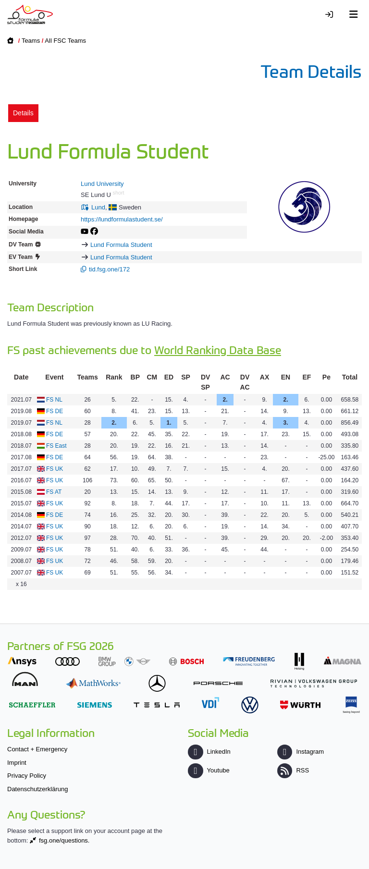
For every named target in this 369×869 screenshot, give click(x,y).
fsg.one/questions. (64, 840)
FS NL (54, 399)
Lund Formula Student (121, 244)
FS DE (54, 411)
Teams (31, 40)
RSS (293, 770)
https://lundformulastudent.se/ (122, 219)
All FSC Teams (65, 40)
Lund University (102, 183)
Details (23, 113)
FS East (56, 445)
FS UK (54, 468)
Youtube (208, 770)
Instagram (300, 751)
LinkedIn (209, 751)
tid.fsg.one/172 (109, 269)
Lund (98, 207)
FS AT (54, 492)
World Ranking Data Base (217, 349)
